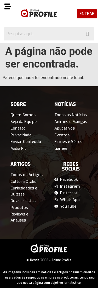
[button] (9, 7)
